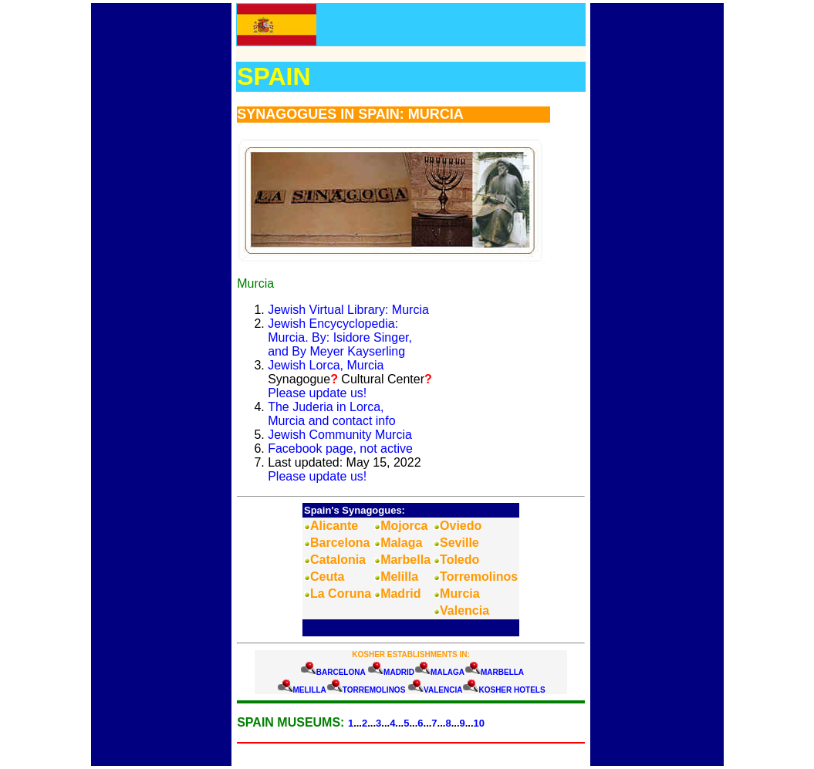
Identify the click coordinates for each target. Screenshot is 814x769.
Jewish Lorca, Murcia (325, 365)
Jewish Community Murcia (340, 434)
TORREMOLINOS (374, 690)
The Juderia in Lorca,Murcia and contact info (331, 413)
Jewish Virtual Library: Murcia (348, 309)
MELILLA (309, 690)
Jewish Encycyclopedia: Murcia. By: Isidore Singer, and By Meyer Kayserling (340, 337)
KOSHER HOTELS (511, 690)
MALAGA (447, 672)
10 (479, 723)
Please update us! (317, 393)
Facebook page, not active (340, 448)
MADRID (398, 672)
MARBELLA (502, 672)
